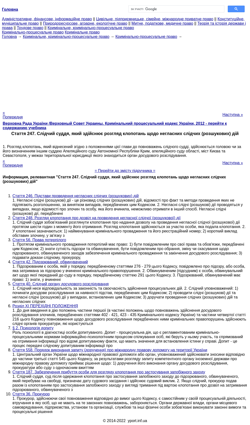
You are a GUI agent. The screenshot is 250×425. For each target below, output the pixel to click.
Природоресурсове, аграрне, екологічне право (85, 23)
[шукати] (176, 9)
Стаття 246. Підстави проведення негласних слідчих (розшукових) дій (75, 196)
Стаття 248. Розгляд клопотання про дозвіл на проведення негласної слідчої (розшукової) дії (96, 218)
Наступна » (232, 115)
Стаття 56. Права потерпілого (39, 240)
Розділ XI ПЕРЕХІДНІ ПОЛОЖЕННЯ (45, 306)
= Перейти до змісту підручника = (125, 171)
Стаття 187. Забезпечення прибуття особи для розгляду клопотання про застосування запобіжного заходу (108, 372)
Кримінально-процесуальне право (33, 32)
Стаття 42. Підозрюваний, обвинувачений (50, 262)
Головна (9, 36)
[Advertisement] (125, 73)
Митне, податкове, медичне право (162, 23)
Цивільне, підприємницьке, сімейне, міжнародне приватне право (154, 19)
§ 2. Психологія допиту (32, 328)
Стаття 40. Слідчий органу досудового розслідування (60, 284)
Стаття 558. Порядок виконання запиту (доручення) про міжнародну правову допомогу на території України (109, 350)
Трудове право (30, 28)
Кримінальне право (82, 32)
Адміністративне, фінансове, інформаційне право (47, 19)
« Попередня (13, 115)
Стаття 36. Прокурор (31, 394)
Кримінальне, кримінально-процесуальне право (91, 28)
